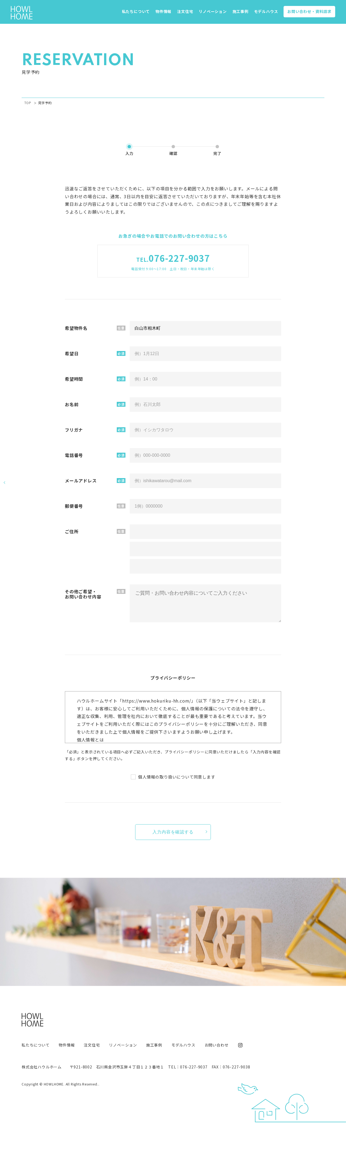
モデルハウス (266, 11)
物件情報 (163, 11)
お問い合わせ (309, 11)
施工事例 (240, 11)
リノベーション (213, 11)
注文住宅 (185, 11)
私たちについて (136, 11)
